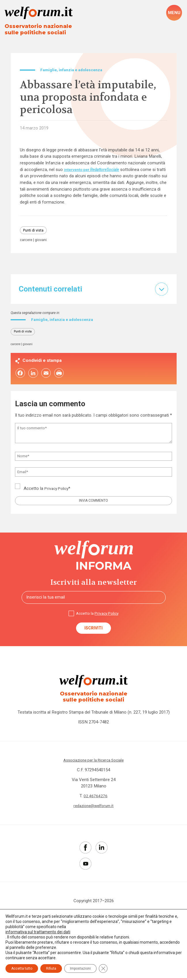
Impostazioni (80, 968)
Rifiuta (51, 968)
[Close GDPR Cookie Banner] (103, 968)
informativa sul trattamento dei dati (37, 932)
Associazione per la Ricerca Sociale (94, 768)
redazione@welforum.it (93, 814)
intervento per (95, 171)
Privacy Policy (57, 492)
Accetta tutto (21, 968)
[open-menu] (174, 13)
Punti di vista (34, 232)
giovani (42, 242)
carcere (26, 242)
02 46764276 (96, 804)
